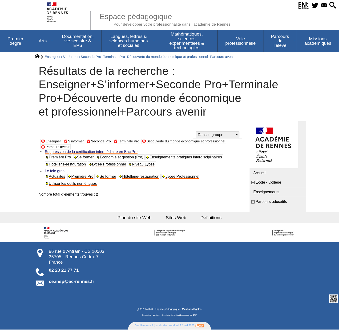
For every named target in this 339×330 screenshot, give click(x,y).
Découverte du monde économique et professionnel (196, 142)
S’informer (78, 142)
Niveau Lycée (144, 165)
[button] (332, 5)
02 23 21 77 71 (64, 270)
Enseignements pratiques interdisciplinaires (186, 158)
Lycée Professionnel (109, 165)
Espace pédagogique (171, 19)
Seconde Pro (105, 142)
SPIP (196, 315)
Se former (86, 158)
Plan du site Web (138, 218)
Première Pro (60, 158)
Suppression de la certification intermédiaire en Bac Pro (91, 152)
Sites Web (176, 218)
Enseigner (53, 142)
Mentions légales (191, 309)
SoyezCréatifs (176, 315)
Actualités (57, 177)
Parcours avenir (58, 147)
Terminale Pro (134, 142)
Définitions (207, 218)
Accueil (259, 173)
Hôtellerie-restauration (67, 165)
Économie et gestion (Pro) (122, 158)
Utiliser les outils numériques (73, 184)
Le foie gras (55, 171)
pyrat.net (156, 315)
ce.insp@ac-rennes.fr (71, 281)
